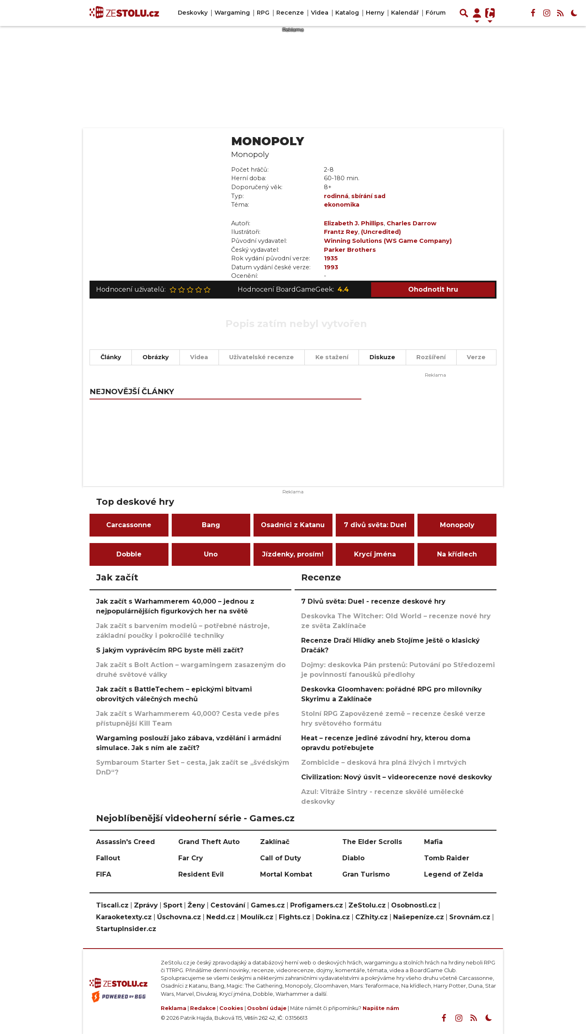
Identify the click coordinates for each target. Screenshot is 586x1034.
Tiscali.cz (112, 905)
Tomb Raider (446, 858)
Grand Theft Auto (209, 842)
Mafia (433, 842)
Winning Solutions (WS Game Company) (388, 240)
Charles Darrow (411, 223)
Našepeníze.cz (418, 917)
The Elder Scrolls (372, 842)
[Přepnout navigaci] (476, 13)
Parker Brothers (350, 249)
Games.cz (268, 905)
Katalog (347, 12)
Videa (319, 12)
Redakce (203, 1008)
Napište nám (381, 1008)
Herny (375, 12)
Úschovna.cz (179, 917)
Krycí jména (375, 554)
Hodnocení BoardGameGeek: (293, 289)
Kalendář (405, 12)
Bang (211, 525)
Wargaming (232, 12)
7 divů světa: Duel (375, 525)
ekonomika (341, 204)
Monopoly (457, 525)
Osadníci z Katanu (293, 525)
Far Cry (190, 858)
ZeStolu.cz (367, 905)
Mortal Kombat (286, 874)
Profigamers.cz (316, 905)
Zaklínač (274, 842)
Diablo (353, 858)
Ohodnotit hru (433, 289)
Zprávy (146, 905)
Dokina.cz (333, 917)
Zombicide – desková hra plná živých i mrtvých (383, 762)
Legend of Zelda (453, 874)
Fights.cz (294, 917)
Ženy (196, 905)
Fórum (436, 12)
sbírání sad (368, 196)
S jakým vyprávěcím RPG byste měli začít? (169, 650)
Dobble (129, 554)
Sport (172, 905)
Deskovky (193, 12)
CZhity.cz (371, 917)
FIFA (103, 874)
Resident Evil (201, 874)
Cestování (227, 905)
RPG (263, 12)
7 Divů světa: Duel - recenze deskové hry (373, 601)
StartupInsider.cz (126, 929)
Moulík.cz (257, 917)
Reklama (173, 1008)
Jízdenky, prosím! (293, 554)
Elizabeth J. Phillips (354, 223)
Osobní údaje (266, 1008)
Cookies (231, 1008)
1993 (331, 267)
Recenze (290, 12)
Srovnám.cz (469, 917)
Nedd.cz (220, 917)
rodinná (336, 196)
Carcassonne (128, 525)
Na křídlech (457, 554)
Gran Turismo (366, 874)
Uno (211, 554)
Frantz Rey (341, 232)
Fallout (108, 858)
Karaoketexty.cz (124, 917)
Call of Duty (280, 858)
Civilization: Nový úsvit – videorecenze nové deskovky (396, 777)
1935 (331, 258)
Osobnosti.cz (414, 905)
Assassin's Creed (125, 842)
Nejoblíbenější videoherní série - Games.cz (195, 818)
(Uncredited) (381, 232)
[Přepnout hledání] (463, 13)
